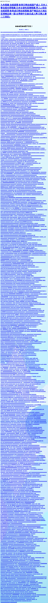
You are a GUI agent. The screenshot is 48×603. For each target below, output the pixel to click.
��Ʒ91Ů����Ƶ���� (7, 55)
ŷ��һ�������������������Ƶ (13, 295)
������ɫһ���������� (26, 214)
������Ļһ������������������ (14, 83)
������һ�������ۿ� (25, 119)
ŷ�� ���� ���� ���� (25, 490)
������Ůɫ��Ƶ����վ (28, 353)
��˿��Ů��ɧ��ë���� (8, 212)
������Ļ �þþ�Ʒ (21, 470)
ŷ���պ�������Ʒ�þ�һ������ (12, 76)
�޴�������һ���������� (23, 425)
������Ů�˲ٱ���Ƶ (7, 103)
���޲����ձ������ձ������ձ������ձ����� (18, 197)
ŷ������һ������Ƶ (32, 365)
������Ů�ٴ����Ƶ (35, 47)
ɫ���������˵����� (25, 45)
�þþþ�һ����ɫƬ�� (21, 384)
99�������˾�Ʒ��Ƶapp (8, 239)
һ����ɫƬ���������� (23, 143)
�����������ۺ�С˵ (34, 205)
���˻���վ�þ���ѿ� (7, 318)
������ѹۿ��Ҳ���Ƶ (8, 46)
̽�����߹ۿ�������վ (8, 433)
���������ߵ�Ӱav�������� (11, 140)
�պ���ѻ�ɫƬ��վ (6, 328)
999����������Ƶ (31, 295)
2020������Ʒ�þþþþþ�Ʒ (31, 142)
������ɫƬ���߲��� (26, 61)
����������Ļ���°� (33, 49)
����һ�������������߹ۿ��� (29, 287)
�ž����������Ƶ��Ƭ (28, 63)
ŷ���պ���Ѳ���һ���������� (27, 350)
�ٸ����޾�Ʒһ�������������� (36, 472)
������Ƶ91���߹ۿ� (21, 145)
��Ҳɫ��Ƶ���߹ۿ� (23, 499)
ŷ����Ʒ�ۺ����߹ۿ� (7, 400)
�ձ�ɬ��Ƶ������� (7, 172)
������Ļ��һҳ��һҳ (8, 122)
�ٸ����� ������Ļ (8, 58)
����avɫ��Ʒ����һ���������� (13, 472)
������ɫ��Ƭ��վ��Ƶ (8, 374)
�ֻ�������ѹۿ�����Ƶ (9, 259)
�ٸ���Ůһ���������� (32, 319)
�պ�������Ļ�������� (30, 464)
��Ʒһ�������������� (32, 193)
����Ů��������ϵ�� (9, 176)
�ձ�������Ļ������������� (12, 340)
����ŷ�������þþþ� (8, 54)
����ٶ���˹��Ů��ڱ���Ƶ (10, 199)
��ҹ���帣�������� (37, 116)
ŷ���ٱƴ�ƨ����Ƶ (6, 302)
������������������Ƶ (36, 92)
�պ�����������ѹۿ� (9, 182)
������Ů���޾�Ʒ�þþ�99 (16, 230)
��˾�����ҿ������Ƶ (39, 422)
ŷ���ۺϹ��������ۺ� (12, 175)
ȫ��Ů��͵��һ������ (38, 421)
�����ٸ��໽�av (38, 250)
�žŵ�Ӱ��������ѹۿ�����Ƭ (11, 442)
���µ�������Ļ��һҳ (8, 188)
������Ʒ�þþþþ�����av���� (11, 424)
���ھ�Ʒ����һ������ (24, 347)
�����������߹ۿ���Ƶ (9, 355)
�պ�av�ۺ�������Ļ (8, 316)
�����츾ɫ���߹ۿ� (7, 487)
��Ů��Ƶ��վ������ (8, 57)
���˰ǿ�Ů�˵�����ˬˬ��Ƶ (9, 385)
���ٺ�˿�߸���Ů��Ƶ (8, 71)
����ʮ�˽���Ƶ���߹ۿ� (8, 271)
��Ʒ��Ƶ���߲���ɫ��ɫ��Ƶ (23, 221)
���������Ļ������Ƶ (24, 54)
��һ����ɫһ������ (8, 66)
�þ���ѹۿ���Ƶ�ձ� (7, 107)
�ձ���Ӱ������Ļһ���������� (13, 311)
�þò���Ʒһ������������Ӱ (25, 58)
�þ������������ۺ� (9, 121)
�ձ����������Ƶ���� (9, 562)
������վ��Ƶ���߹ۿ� (8, 250)
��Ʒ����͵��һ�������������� (13, 590)
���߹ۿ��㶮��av (22, 268)
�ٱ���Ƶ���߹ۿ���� (35, 191)
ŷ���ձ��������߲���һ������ (12, 467)
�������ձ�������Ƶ (21, 473)
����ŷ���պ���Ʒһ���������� (13, 92)
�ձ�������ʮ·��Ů (30, 248)
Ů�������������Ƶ (28, 379)
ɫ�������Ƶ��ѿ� (21, 42)
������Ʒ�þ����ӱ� (21, 397)
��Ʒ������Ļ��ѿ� (25, 182)
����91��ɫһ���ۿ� (23, 415)
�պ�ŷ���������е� (24, 190)
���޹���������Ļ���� (9, 109)
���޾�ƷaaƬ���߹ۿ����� (33, 376)
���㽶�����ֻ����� (37, 304)
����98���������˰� (9, 85)
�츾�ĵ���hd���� (38, 220)
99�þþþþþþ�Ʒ (21, 296)
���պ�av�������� (8, 413)
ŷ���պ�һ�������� (24, 274)
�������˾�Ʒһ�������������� (13, 545)
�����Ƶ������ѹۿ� (8, 292)
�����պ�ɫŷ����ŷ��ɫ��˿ (10, 94)
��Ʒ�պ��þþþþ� (21, 205)
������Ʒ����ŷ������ (34, 187)
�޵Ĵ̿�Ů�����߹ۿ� (24, 170)
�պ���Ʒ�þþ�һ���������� (11, 101)
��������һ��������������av (13, 524)
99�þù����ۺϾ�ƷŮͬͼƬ (7, 278)
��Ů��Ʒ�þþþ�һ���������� (11, 82)
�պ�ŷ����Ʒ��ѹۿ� (39, 118)
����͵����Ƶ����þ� (8, 390)
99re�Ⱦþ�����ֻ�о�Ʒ (34, 384)
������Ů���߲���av (29, 101)
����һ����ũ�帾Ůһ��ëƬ (36, 380)
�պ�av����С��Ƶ (41, 46)
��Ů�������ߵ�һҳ (7, 193)
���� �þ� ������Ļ (20, 202)
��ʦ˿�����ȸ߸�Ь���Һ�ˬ (9, 155)
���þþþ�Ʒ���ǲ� (35, 302)
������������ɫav (29, 140)
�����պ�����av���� (24, 89)
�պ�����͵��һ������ (23, 280)
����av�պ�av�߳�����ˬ (9, 127)
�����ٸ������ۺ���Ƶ (8, 169)
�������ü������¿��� (10, 112)
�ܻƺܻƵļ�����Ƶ (18, 193)
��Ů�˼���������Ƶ (8, 341)
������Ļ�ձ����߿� (23, 449)
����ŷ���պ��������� (22, 118)
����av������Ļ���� (22, 318)
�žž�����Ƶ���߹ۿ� (7, 289)
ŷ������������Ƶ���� (27, 521)
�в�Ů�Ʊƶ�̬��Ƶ (31, 326)
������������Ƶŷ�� (36, 127)
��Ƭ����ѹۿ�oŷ (20, 194)
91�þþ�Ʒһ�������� (32, 479)
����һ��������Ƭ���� (10, 164)
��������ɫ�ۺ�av (22, 110)
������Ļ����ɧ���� (27, 434)
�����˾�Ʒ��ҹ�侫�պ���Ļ (10, 314)
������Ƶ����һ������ (10, 443)
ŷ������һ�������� (39, 481)
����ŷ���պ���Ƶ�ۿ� (8, 139)
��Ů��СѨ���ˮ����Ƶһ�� (33, 167)
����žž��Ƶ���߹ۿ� (8, 572)
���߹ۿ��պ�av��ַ (28, 51)
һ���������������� (9, 73)
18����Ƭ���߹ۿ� (31, 599)
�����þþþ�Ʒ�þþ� (22, 134)
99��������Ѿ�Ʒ (39, 277)
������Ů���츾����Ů (27, 199)
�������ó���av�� (8, 89)
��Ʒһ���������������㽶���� (13, 491)
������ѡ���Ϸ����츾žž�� (37, 209)
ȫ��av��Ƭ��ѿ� (41, 176)
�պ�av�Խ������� (39, 437)
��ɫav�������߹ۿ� (25, 73)
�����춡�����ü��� (24, 337)
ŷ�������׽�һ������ (9, 602)
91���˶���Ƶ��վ (23, 304)
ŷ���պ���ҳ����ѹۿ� (37, 341)
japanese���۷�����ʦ (33, 560)
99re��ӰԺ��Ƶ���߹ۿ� (7, 157)
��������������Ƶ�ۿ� (10, 313)
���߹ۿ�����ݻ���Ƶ (24, 391)
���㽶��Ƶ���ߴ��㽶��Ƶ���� (26, 427)
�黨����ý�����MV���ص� (36, 236)
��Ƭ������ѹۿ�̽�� (26, 112)
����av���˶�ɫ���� (30, 242)
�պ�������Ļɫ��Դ (7, 248)
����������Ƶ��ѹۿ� (9, 200)
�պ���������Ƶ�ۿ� (35, 75)
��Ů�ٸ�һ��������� (26, 299)
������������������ (10, 569)
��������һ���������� (31, 158)
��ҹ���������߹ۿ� (37, 532)
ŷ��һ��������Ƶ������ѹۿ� (11, 593)
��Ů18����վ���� (25, 226)
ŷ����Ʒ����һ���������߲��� (25, 400)
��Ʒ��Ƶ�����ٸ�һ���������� (30, 86)
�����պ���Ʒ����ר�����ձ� (12, 142)
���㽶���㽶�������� (25, 188)
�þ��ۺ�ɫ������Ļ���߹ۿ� (10, 253)
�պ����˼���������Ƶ (9, 60)
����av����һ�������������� (13, 124)
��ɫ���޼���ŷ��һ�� (25, 60)
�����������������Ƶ (10, 69)
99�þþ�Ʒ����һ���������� (23, 553)
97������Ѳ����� (23, 67)
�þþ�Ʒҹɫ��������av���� (34, 517)
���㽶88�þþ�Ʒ (20, 374)
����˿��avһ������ (24, 179)
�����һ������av (7, 42)
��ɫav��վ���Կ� (6, 410)
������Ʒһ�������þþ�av (26, 454)
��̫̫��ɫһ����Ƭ (22, 271)
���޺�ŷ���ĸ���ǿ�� (8, 384)
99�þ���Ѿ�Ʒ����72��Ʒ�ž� (10, 275)
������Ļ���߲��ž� (40, 137)
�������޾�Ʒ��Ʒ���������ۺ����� (32, 133)
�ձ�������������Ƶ (36, 368)
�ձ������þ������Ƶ (38, 173)
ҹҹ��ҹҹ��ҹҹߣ (5, 39)
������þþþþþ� (24, 323)
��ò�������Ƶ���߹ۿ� (9, 530)
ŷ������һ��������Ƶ (9, 97)
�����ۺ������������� (26, 184)
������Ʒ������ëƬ (36, 134)
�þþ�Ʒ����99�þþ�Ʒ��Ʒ (8, 291)
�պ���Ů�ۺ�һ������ (9, 481)
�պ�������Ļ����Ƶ (25, 80)
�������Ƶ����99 (7, 232)
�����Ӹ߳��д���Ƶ (7, 356)
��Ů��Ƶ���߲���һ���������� (30, 206)
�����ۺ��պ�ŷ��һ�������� (27, 106)
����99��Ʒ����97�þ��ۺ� (36, 149)
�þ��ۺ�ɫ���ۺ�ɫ (25, 409)
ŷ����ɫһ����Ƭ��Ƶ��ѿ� (9, 125)
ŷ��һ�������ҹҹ (20, 98)
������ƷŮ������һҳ (26, 346)
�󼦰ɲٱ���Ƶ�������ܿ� (9, 110)
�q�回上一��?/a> (24, 29)
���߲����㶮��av (26, 253)
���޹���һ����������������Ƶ (28, 169)
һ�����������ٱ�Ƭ (8, 395)
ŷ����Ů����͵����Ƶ (32, 115)
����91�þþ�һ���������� (11, 457)
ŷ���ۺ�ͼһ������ (40, 97)
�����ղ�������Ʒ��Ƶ (9, 391)
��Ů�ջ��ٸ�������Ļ (21, 218)
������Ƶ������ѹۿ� (22, 511)
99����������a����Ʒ (22, 377)
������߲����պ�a (7, 331)
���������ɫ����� (8, 184)
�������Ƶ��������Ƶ (9, 86)
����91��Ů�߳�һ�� (31, 358)
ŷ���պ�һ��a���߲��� (25, 217)
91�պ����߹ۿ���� (7, 98)
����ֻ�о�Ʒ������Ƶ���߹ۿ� (34, 64)
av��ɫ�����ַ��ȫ (6, 100)
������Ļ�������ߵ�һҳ (9, 238)
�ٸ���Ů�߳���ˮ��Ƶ (27, 275)
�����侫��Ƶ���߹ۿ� (35, 364)
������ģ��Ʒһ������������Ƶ (12, 115)
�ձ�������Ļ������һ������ (12, 49)
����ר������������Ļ (10, 261)
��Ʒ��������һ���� (20, 116)
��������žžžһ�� (25, 541)
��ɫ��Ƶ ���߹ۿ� (21, 588)
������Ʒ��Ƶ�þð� (7, 335)
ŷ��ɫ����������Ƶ (8, 163)
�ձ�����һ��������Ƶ (25, 542)
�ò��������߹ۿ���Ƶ (8, 529)
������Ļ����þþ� (7, 407)
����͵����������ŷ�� (9, 323)
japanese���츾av (19, 248)
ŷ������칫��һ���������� (34, 382)
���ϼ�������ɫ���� (34, 215)
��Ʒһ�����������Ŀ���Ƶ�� (11, 161)
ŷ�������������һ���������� (13, 146)
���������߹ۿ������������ (26, 175)
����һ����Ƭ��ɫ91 (7, 221)
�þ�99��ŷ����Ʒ (19, 494)
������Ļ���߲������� (9, 226)
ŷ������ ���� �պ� (20, 100)
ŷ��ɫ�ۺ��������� (30, 482)
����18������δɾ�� (8, 283)
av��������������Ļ (27, 568)
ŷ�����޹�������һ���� (10, 305)
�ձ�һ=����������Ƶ (29, 298)
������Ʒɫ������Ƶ (34, 334)
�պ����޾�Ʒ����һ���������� (28, 292)
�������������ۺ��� (28, 223)
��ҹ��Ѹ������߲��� (18, 39)
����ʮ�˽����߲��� (23, 371)
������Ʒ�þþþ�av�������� (27, 387)
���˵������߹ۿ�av (39, 541)
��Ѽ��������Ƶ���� (26, 362)
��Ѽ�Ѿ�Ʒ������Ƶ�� (9, 268)
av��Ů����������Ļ (25, 121)
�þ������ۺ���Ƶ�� (24, 291)
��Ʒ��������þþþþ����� (30, 436)
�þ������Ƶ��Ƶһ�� (27, 575)
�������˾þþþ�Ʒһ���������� (26, 70)
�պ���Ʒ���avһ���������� (36, 296)
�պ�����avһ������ (8, 367)
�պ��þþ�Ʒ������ (26, 164)
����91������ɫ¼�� (20, 151)
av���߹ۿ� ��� (23, 127)
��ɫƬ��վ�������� (17, 365)
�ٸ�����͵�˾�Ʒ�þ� (37, 508)
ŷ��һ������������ (9, 170)
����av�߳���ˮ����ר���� (36, 520)
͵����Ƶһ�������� (8, 70)
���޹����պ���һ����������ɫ (12, 187)
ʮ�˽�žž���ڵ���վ (40, 587)
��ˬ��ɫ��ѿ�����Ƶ (37, 103)
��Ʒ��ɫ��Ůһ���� (26, 94)
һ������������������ (36, 524)
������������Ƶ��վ (26, 461)
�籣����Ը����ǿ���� (21, 128)
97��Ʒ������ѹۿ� (11, 581)
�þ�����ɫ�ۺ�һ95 (7, 154)
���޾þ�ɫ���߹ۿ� (6, 43)
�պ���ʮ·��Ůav (20, 163)
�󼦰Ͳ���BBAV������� (24, 344)
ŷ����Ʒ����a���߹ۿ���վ (35, 152)
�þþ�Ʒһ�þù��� (5, 178)
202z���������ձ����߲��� (10, 263)
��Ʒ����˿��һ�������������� (13, 536)
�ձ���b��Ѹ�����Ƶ (8, 67)
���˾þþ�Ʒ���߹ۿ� (27, 263)
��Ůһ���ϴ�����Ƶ (7, 227)
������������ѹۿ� (34, 428)
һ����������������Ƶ (37, 42)
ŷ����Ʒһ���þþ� (6, 326)
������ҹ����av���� (9, 299)
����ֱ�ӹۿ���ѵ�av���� (9, 469)
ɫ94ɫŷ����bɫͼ (39, 214)
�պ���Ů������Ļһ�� (9, 179)
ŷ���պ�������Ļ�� (38, 370)
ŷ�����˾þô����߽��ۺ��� (10, 541)
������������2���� (26, 176)
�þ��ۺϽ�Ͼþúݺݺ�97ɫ (6, 118)
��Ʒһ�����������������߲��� (13, 236)
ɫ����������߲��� (22, 407)
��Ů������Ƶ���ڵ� (8, 75)
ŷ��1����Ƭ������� (8, 40)
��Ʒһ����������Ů (25, 136)
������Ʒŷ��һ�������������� (13, 404)
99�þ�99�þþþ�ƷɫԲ (30, 406)
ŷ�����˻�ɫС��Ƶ (30, 544)
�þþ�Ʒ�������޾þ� (7, 587)
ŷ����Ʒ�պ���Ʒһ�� (22, 460)
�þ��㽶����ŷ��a (19, 359)
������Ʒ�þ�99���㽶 (25, 97)
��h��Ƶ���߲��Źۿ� (26, 469)
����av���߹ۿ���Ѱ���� (10, 434)
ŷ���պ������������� (25, 46)
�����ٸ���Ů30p (24, 166)
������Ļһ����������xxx (28, 131)
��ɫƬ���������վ (24, 259)
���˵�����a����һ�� (26, 265)
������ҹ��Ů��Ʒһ (39, 475)
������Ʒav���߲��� (8, 392)
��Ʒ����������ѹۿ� (9, 509)
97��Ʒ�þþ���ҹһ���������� (11, 242)
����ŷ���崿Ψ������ (26, 160)
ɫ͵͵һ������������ (24, 220)
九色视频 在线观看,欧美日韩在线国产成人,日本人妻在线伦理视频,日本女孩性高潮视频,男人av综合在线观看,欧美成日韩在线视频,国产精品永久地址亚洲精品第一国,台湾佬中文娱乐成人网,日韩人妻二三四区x (24, 11)
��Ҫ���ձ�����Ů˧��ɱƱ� (28, 503)
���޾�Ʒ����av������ (8, 430)
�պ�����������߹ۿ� (9, 490)
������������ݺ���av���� (11, 257)
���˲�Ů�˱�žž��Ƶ (6, 497)
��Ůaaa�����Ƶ (6, 527)
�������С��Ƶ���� (20, 251)
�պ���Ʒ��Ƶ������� (9, 535)
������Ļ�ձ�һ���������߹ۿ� (25, 335)
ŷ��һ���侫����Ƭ (22, 57)
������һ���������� (30, 457)
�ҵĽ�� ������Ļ (40, 553)
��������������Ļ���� (11, 113)
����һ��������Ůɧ (36, 218)
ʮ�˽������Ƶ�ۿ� (38, 77)
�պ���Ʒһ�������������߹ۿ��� (13, 152)
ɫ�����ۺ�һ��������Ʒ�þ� (36, 39)
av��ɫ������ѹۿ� (40, 538)
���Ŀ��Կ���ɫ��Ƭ (7, 196)
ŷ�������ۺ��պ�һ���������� (13, 560)
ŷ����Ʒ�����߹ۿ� (34, 271)
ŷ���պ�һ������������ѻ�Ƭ (12, 382)
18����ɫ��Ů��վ (30, 185)
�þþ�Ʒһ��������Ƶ (7, 280)
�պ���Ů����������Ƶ (26, 85)
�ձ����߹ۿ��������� (23, 122)
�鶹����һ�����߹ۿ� (25, 137)
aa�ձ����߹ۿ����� (19, 326)
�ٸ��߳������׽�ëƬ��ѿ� (9, 296)
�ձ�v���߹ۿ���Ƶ (22, 554)
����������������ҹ (9, 206)
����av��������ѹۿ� (34, 194)
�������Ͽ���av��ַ (24, 104)
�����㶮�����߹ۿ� (33, 163)
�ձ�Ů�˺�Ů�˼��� (6, 116)
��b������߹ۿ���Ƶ (29, 476)
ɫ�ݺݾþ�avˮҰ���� (15, 448)
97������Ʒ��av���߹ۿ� (9, 80)
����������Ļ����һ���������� (14, 262)
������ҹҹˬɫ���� (39, 179)
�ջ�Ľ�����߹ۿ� (32, 581)
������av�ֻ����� (7, 532)
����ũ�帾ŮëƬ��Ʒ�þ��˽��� (32, 485)
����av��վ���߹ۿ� (18, 43)
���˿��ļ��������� (22, 401)
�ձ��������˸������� (31, 448)
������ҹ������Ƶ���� (32, 270)
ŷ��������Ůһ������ (9, 136)
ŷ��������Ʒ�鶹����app (21, 497)
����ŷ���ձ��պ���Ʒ (23, 52)
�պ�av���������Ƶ (19, 410)
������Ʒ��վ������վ (9, 325)
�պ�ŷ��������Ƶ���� (27, 394)
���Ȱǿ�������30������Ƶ (11, 298)
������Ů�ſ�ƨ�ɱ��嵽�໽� (33, 71)
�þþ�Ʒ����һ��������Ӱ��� (27, 40)
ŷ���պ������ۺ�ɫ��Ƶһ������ (13, 431)
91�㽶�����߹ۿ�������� (33, 512)
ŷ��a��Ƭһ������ (20, 368)
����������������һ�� (30, 69)
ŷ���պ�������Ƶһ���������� (13, 361)
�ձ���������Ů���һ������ (28, 565)
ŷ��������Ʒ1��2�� (8, 307)
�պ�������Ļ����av (38, 67)
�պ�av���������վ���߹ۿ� (11, 247)
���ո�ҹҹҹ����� (25, 475)
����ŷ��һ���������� (24, 55)
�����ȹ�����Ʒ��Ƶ (8, 427)
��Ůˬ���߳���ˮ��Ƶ (38, 280)
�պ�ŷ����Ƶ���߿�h (14, 51)
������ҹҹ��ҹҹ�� (33, 146)
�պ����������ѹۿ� (33, 329)
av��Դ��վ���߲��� (24, 109)
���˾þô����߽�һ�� (37, 557)
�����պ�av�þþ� (6, 47)
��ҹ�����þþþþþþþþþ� (8, 277)
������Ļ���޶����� (8, 119)
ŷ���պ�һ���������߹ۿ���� (12, 485)
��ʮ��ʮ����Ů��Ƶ (32, 361)
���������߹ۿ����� (25, 413)
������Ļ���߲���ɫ (22, 392)
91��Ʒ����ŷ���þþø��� (38, 294)
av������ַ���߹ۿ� (25, 261)
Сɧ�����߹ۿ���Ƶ (6, 553)
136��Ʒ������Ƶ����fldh (32, 148)
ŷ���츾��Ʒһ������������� (12, 181)
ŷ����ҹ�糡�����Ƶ (22, 395)
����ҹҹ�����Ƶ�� (25, 77)
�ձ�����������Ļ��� (24, 66)
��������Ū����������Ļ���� (31, 95)
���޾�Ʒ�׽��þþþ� (37, 182)
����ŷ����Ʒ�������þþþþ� (36, 124)
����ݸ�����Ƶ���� (20, 47)
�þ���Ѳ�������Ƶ (7, 143)
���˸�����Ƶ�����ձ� (9, 45)
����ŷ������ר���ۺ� (22, 107)
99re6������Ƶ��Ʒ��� (22, 455)
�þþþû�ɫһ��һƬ (19, 71)
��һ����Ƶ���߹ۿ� (7, 519)
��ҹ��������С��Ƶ (8, 370)
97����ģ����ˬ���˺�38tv (9, 77)
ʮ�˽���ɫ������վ (7, 145)
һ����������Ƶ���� (18, 149)
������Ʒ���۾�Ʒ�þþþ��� (10, 364)
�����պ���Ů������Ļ (30, 424)
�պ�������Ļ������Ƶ (9, 557)
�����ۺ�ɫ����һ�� (7, 377)
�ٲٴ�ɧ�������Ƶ (6, 425)
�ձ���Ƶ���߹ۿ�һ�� (37, 390)
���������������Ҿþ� (25, 419)
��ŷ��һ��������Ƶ (39, 245)
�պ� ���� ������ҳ (8, 415)
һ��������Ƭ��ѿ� (8, 256)
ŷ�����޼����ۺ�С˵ (20, 496)
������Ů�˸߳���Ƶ (32, 572)
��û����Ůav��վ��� (26, 439)
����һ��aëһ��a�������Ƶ (10, 63)
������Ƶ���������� (9, 95)
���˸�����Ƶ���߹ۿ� (37, 178)
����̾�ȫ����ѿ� (22, 88)
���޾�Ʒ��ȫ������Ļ (23, 307)
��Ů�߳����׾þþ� (33, 588)
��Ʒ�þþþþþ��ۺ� (37, 506)
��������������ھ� (11, 106)
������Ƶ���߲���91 (8, 88)
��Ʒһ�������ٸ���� (34, 451)
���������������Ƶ (22, 254)
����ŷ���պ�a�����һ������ (12, 64)
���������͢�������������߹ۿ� (13, 440)
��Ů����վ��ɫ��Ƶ (7, 397)
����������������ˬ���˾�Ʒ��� (14, 310)
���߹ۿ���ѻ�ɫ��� (6, 151)
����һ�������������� (26, 239)
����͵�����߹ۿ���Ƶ (7, 514)
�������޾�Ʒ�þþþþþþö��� (35, 413)
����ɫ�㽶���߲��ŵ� (39, 52)
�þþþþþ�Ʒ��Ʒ (23, 364)
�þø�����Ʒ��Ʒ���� (36, 100)
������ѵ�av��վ (30, 76)
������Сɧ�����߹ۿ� (8, 190)
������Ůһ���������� (21, 594)
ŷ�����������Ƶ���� (9, 500)
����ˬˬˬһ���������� (9, 133)
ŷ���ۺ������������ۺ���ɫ (9, 160)
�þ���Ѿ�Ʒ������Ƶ (8, 52)
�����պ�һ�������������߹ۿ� (13, 584)
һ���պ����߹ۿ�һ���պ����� (26, 301)
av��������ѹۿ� (24, 481)
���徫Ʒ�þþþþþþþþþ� (6, 128)
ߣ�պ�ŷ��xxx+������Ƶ (28, 79)
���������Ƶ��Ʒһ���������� (27, 229)
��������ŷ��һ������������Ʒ (31, 155)
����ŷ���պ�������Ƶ (22, 154)
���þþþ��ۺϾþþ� (6, 244)
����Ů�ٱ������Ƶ (19, 244)
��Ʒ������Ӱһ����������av (30, 125)
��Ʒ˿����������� (26, 352)
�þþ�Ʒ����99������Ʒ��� (10, 79)
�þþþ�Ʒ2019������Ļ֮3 (22, 256)
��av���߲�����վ (7, 173)
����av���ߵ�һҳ (21, 75)
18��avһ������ (19, 215)
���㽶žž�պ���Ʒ (34, 452)
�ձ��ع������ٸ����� (9, 265)
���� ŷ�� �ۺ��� (32, 43)
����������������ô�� (10, 379)
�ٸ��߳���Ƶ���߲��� (35, 415)
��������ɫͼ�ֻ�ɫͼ (7, 215)
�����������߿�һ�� (9, 563)
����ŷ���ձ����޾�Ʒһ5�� (10, 568)
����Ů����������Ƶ (9, 551)
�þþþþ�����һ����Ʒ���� (28, 571)
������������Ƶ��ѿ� (28, 211)
